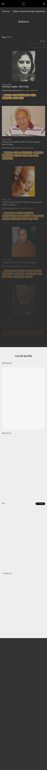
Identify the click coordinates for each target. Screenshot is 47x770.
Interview (17, 155)
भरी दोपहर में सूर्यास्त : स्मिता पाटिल (15, 87)
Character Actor (26, 153)
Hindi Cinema (7, 98)
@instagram (7, 363)
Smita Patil (8, 95)
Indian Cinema (8, 155)
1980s (16, 98)
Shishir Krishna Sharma (24, 148)
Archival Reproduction (21, 95)
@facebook (6, 433)
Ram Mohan (8, 153)
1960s (25, 155)
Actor (33, 95)
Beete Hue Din (8, 158)
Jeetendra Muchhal (30, 90)
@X (3, 503)
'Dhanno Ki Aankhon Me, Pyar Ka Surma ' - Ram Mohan (22, 143)
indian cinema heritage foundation (29, 11)
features (6, 11)
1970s (21, 98)
